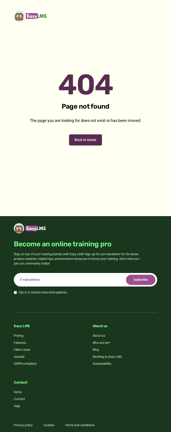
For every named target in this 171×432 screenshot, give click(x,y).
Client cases (22, 349)
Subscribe (141, 279)
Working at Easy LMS (107, 356)
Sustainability (102, 363)
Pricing (18, 335)
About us (99, 335)
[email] (85, 280)
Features (20, 342)
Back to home (85, 140)
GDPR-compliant (25, 363)
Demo (18, 392)
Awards (19, 356)
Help (17, 406)
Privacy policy (23, 425)
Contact (19, 399)
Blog (96, 349)
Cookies (48, 425)
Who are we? (101, 342)
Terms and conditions (80, 425)
